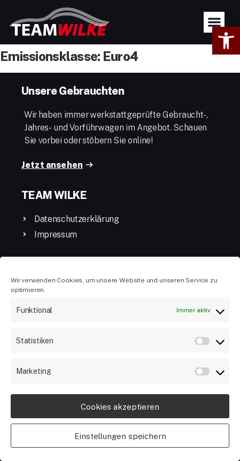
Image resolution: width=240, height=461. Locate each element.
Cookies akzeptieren (120, 406)
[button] (226, 41)
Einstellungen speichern (120, 436)
